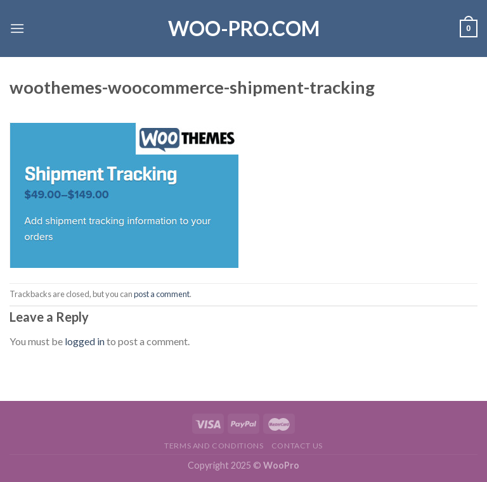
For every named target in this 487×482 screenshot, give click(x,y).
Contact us (297, 445)
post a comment (162, 294)
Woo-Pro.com (244, 28)
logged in (85, 341)
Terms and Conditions (213, 445)
